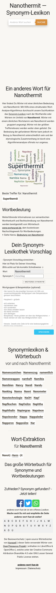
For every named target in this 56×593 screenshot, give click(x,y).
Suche (41, 22)
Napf (36, 397)
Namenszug (30, 372)
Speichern (44, 332)
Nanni (27, 391)
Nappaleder (36, 416)
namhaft (27, 378)
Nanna (18, 391)
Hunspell (12, 542)
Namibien (7, 385)
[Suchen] (22, 22)
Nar (33, 422)
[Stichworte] (27, 307)
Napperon (8, 422)
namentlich (46, 372)
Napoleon (38, 410)
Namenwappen (11, 378)
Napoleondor (9, 416)
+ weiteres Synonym (33, 282)
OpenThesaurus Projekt (14, 546)
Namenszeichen (11, 372)
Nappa (23, 416)
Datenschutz (34, 568)
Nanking (7, 391)
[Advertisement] (28, 55)
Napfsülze (25, 404)
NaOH (28, 397)
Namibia (39, 378)
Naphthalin (8, 410)
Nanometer (39, 391)
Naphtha (38, 404)
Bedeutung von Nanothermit (30, 235)
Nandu (38, 385)
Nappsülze (22, 422)
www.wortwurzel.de (11, 227)
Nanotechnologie (12, 397)
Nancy (19, 385)
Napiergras (23, 410)
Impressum (20, 568)
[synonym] (29, 276)
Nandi (28, 385)
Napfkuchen (9, 404)
